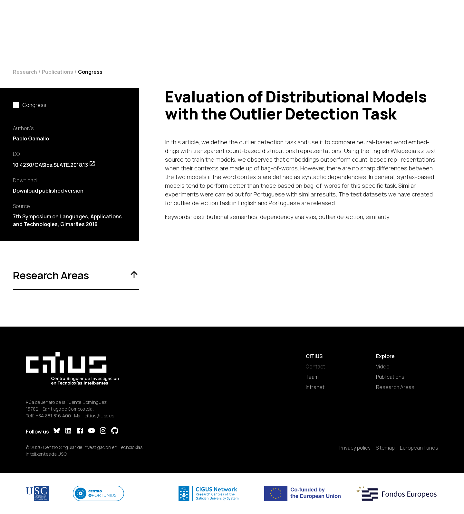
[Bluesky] (57, 431)
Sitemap (385, 447)
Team (312, 376)
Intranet (315, 387)
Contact (315, 366)
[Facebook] (80, 431)
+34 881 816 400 (53, 416)
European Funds (419, 447)
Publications (57, 71)
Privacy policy (355, 447)
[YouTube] (91, 431)
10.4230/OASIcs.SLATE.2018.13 (54, 164)
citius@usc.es (99, 416)
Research (25, 71)
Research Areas (395, 387)
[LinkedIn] (68, 431)
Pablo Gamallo (31, 138)
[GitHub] (115, 431)
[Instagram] (103, 431)
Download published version (48, 190)
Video (383, 366)
